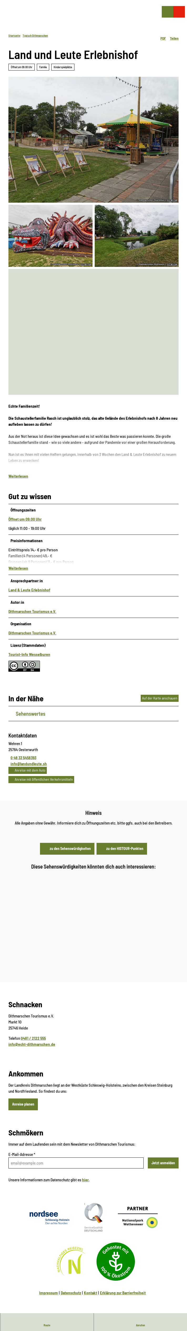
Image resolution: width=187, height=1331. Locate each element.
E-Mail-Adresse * (21, 1159)
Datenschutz (71, 1298)
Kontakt (90, 1298)
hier (85, 1185)
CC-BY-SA (172, 200)
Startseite (14, 35)
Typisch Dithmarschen (35, 35)
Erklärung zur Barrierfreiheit (123, 1298)
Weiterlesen (18, 480)
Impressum (48, 1298)
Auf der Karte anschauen (159, 703)
